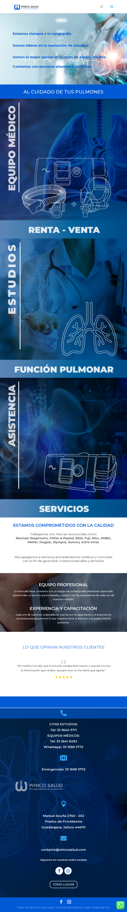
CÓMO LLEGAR (63, 884)
